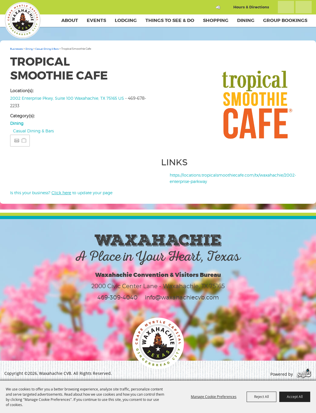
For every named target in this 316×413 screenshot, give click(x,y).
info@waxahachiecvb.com (182, 297)
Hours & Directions (251, 7)
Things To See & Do (169, 20)
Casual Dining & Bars (47, 48)
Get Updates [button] (303, 7)
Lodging (126, 20)
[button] (258, 102)
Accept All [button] (295, 396)
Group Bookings (285, 20)
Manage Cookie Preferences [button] (213, 396)
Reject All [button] (261, 396)
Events (96, 20)
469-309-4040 (117, 297)
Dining (245, 20)
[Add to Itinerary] (24, 140)
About (69, 20)
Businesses (16, 48)
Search (286, 7)
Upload (295, 143)
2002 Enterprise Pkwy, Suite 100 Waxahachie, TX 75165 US (67, 98)
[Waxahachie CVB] (22, 20)
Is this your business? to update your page (61, 192)
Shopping (215, 20)
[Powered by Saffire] (304, 374)
